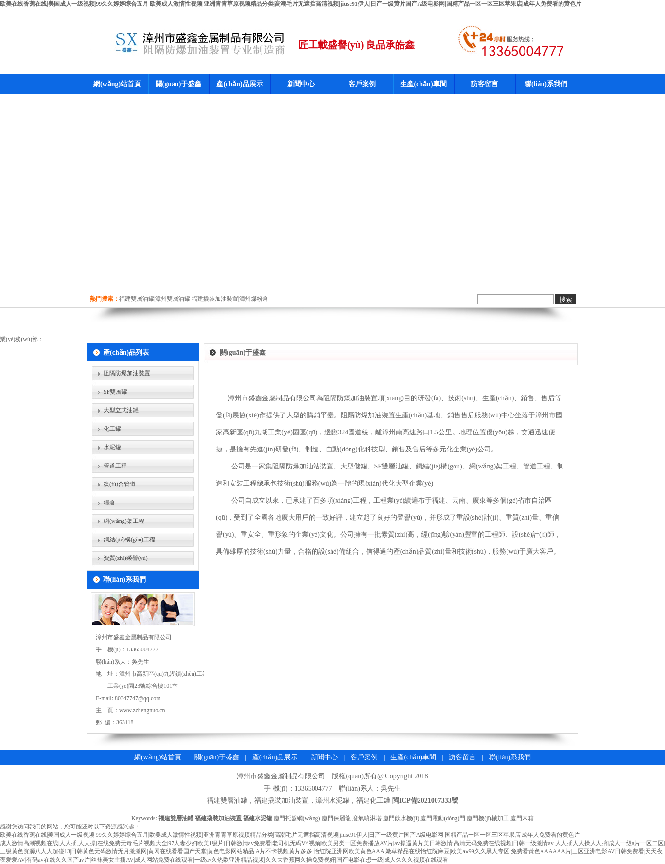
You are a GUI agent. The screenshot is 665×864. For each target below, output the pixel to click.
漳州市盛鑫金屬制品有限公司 (281, 776)
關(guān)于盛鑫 (179, 84)
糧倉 (109, 502)
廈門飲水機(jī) (401, 818)
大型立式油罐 (121, 410)
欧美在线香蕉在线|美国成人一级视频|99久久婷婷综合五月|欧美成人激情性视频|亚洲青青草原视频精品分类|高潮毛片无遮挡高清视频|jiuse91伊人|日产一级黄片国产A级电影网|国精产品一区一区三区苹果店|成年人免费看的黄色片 (290, 3)
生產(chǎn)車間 (423, 84)
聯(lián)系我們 (546, 84)
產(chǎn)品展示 (239, 84)
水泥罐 (112, 447)
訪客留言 (484, 84)
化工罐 (112, 428)
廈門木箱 (522, 818)
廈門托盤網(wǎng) (297, 818)
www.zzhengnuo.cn (142, 710)
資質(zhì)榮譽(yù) (126, 558)
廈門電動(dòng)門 (442, 818)
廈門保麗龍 (336, 818)
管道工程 (115, 465)
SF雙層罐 (115, 391)
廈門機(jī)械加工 (488, 818)
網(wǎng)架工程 (124, 521)
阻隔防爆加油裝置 (127, 373)
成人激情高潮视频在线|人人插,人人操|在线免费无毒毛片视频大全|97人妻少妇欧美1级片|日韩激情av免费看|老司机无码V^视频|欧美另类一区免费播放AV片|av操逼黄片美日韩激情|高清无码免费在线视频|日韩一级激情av (277, 843)
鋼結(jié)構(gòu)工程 (129, 539)
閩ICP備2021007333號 (425, 800)
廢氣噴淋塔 (367, 818)
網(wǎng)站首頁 (117, 84)
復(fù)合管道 (120, 484)
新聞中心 (301, 84)
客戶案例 (362, 84)
